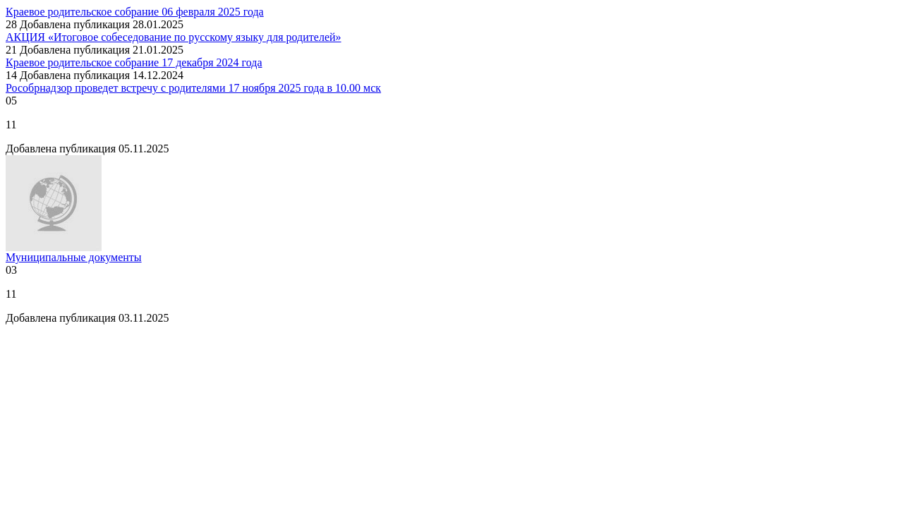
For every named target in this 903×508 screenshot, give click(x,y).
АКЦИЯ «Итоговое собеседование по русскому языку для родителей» (173, 37)
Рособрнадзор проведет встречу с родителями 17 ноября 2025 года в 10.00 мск (193, 88)
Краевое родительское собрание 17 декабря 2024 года (134, 62)
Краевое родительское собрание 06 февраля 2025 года (135, 12)
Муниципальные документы (74, 257)
